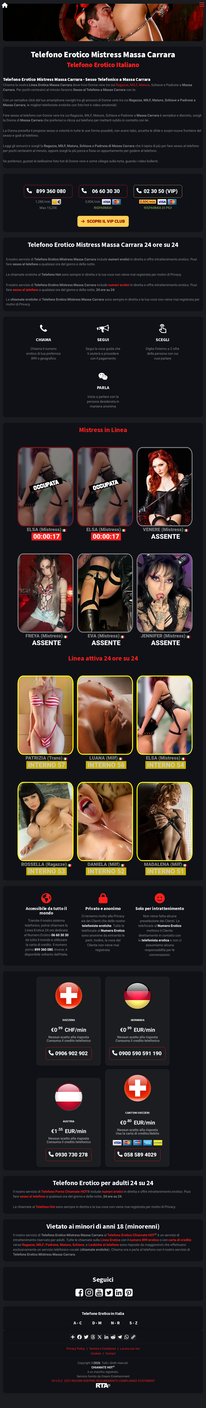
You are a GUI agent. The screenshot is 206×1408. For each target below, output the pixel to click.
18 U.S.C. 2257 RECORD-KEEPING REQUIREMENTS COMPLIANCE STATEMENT (103, 1381)
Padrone (52, 1245)
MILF (133, 85)
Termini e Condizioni (102, 1348)
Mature (144, 85)
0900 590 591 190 (136, 1054)
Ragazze (122, 85)
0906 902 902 (67, 1054)
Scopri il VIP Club (102, 222)
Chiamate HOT (76, 1191)
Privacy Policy (75, 1348)
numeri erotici (118, 285)
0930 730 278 (67, 1155)
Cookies (96, 1353)
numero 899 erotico (144, 1240)
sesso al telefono (25, 290)
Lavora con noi (130, 1348)
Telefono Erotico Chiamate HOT (131, 1235)
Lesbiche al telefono (103, 1245)
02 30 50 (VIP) (156, 192)
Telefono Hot (45, 1207)
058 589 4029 (136, 1155)
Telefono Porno (52, 1191)
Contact (110, 1353)
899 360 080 (46, 192)
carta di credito (179, 1240)
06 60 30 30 (100, 192)
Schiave (78, 1245)
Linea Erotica (110, 1240)
